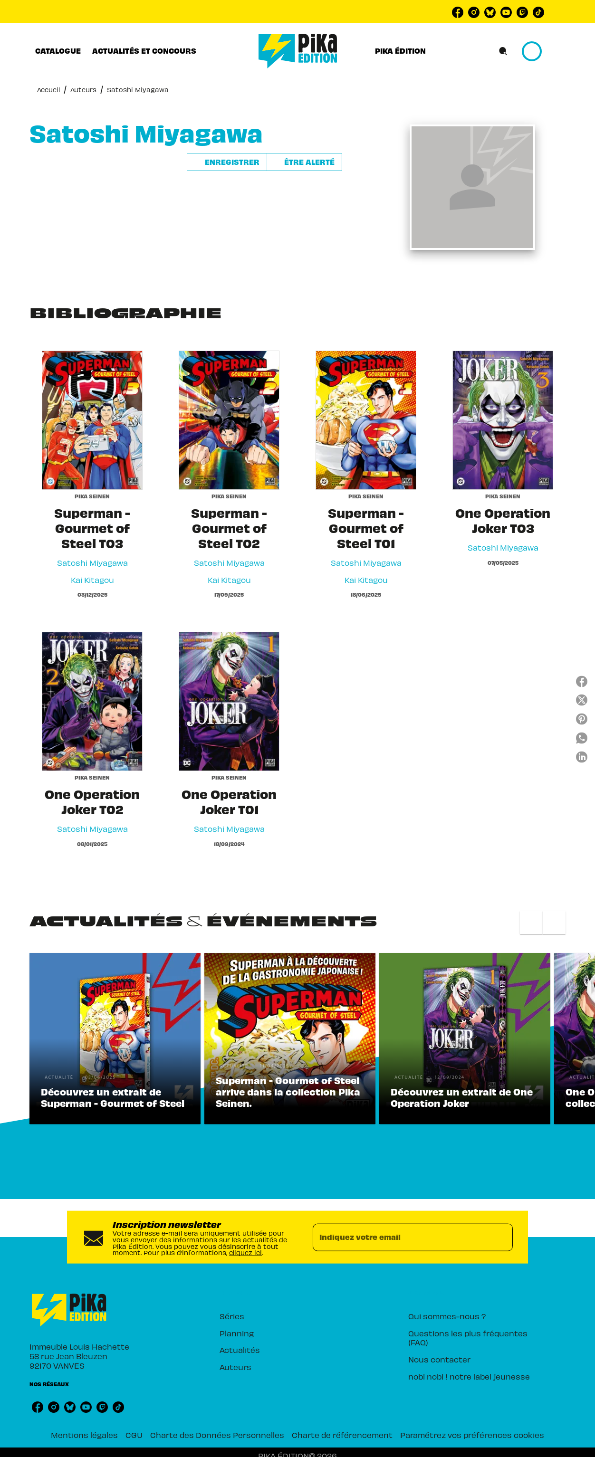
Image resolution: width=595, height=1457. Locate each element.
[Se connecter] (543, 51)
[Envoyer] (501, 1237)
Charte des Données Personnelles (217, 1434)
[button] (264, 162)
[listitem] (458, 12)
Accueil (48, 90)
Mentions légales (84, 1434)
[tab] (57, 50)
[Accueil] (298, 51)
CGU (134, 1434)
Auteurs (83, 90)
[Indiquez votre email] (401, 1237)
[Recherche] (503, 51)
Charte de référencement (342, 1434)
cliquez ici (245, 1252)
